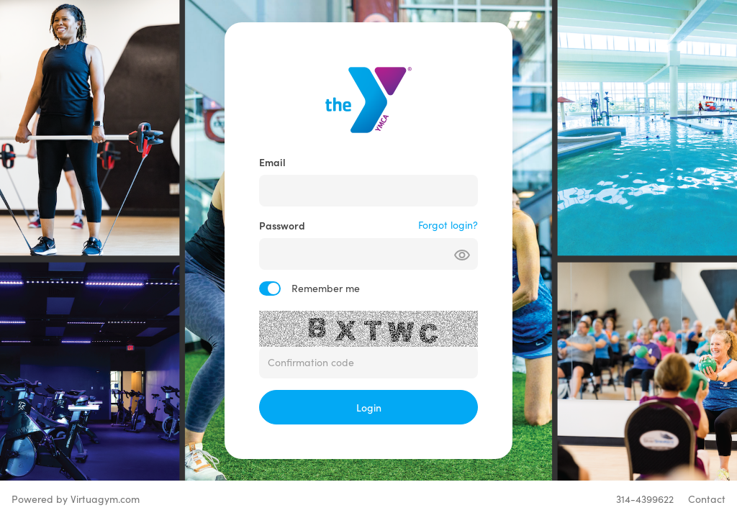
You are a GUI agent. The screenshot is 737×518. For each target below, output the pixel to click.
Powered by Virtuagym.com (76, 499)
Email (272, 162)
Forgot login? (448, 225)
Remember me (325, 288)
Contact (706, 499)
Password (282, 225)
